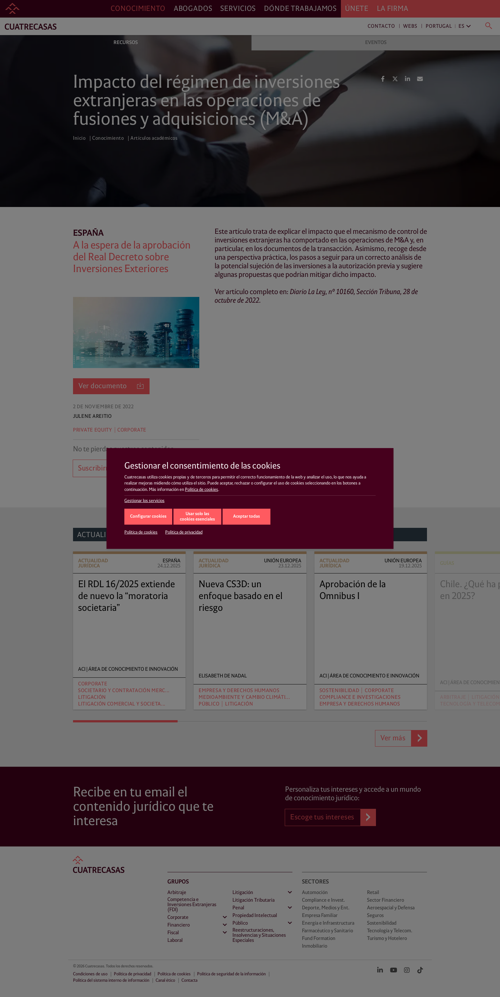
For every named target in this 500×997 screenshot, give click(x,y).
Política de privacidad (183, 532)
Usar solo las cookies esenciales (197, 516)
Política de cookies (201, 489)
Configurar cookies (148, 516)
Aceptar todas (246, 516)
